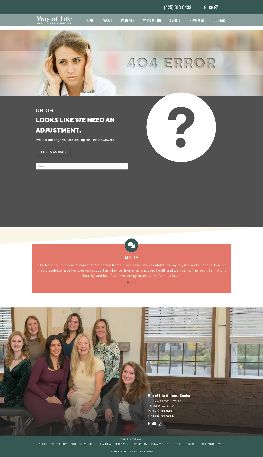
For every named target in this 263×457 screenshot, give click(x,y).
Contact (220, 20)
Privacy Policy (160, 444)
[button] (53, 152)
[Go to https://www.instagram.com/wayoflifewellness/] (216, 8)
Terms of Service (184, 444)
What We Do (152, 20)
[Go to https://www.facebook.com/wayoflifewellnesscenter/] (205, 8)
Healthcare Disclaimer (113, 444)
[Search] (82, 166)
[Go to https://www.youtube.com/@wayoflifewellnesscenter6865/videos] (211, 8)
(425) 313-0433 (177, 7)
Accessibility (58, 444)
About (107, 20)
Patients (127, 20)
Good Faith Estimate (211, 444)
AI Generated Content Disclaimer (131, 451)
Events (175, 20)
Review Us (197, 20)
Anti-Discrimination (82, 444)
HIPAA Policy (139, 444)
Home (90, 20)
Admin (43, 444)
